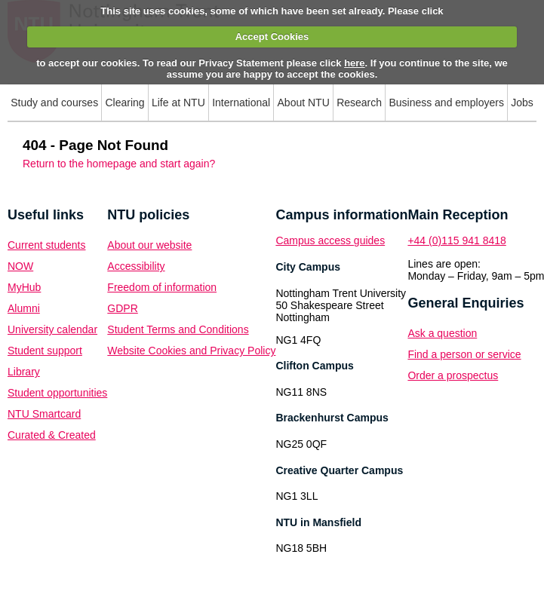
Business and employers (446, 102)
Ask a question (442, 333)
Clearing (124, 102)
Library (24, 372)
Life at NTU (178, 102)
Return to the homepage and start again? (119, 164)
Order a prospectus (452, 375)
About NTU (304, 102)
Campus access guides (330, 240)
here (354, 63)
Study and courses (54, 102)
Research (359, 102)
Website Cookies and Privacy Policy (191, 350)
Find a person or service (464, 354)
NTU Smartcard (44, 414)
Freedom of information (162, 287)
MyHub (24, 287)
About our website (149, 245)
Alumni (24, 308)
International (241, 102)
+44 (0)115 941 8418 (456, 240)
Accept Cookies (272, 36)
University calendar (52, 329)
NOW (20, 266)
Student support (45, 350)
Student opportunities (57, 393)
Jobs (522, 102)
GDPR (122, 308)
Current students (47, 245)
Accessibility (135, 266)
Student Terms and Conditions (177, 329)
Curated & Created (52, 435)
